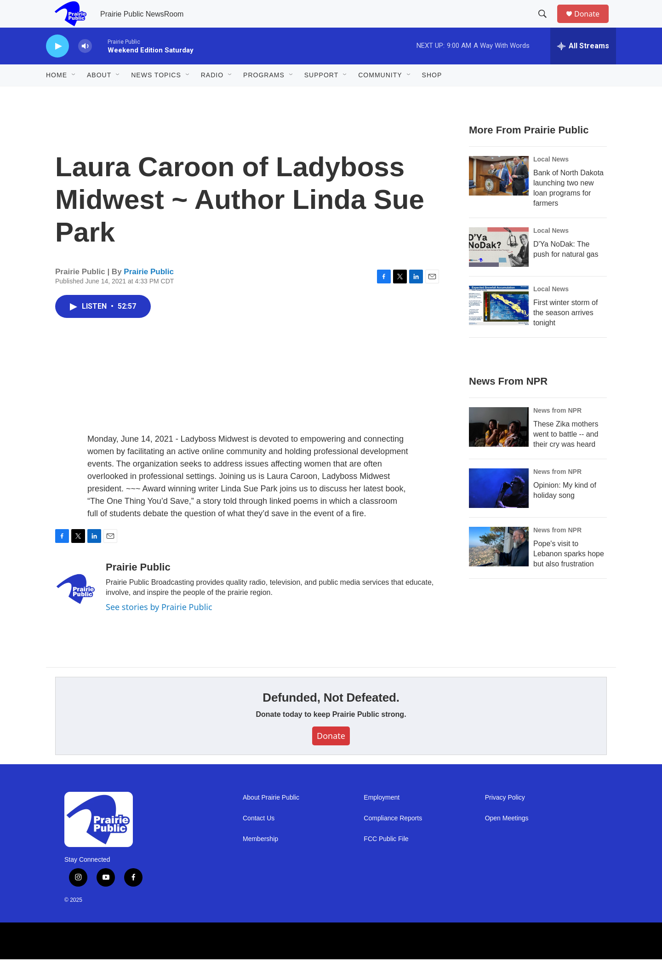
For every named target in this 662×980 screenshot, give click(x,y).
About (99, 95)
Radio (212, 95)
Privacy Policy (505, 818)
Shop (432, 95)
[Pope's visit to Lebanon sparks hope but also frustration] (499, 567)
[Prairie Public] (76, 609)
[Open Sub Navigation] (74, 95)
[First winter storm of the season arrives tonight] (499, 326)
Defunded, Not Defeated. (331, 718)
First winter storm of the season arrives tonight (565, 333)
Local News (551, 180)
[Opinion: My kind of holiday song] (499, 509)
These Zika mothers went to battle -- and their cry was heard (565, 455)
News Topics (156, 95)
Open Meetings (507, 839)
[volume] (85, 67)
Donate (592, 24)
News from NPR (557, 431)
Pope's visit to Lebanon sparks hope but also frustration (568, 574)
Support (321, 95)
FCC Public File (386, 859)
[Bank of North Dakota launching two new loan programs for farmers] (499, 196)
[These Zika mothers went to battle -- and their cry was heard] (499, 447)
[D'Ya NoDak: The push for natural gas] (499, 268)
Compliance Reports (393, 839)
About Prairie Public (271, 818)
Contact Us (258, 839)
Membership (260, 859)
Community (380, 95)
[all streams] (583, 66)
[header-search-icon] (546, 24)
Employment (381, 818)
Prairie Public (149, 292)
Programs (264, 95)
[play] (57, 67)
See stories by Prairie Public (159, 627)
